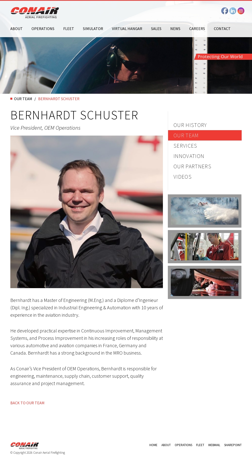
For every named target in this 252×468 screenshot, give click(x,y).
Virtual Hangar (127, 28)
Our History (190, 125)
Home (153, 445)
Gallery (204, 211)
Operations (43, 28)
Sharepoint (233, 445)
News (175, 28)
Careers (197, 28)
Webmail (214, 445)
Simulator (93, 28)
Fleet (68, 28)
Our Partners (192, 166)
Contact (222, 28)
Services (185, 145)
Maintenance (205, 247)
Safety (204, 282)
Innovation (188, 156)
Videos (182, 176)
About (16, 28)
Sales (156, 28)
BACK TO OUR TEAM (27, 402)
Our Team (186, 135)
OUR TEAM (23, 98)
